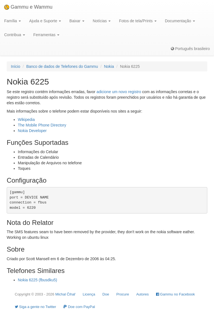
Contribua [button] (14, 35)
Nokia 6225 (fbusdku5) (37, 280)
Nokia (109, 66)
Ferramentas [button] (46, 35)
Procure (122, 294)
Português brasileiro (190, 48)
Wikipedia (26, 119)
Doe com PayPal (79, 307)
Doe (106, 294)
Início (15, 66)
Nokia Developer (32, 130)
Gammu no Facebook (175, 294)
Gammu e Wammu (28, 7)
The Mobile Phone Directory (42, 125)
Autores (142, 294)
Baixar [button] (76, 21)
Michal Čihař (65, 294)
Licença (89, 294)
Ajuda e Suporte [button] (45, 21)
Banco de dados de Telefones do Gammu (62, 66)
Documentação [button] (180, 21)
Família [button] (12, 21)
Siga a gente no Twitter (35, 307)
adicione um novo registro (118, 92)
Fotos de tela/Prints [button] (138, 21)
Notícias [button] (102, 21)
